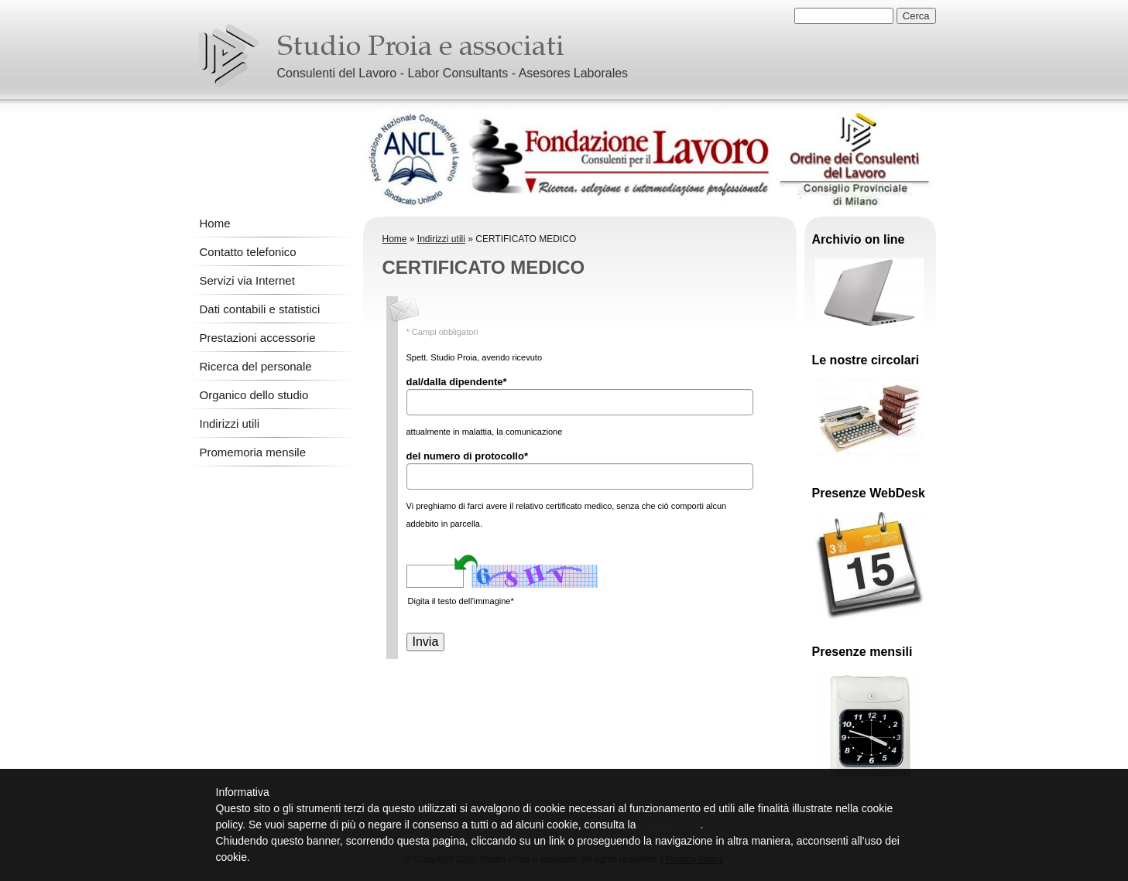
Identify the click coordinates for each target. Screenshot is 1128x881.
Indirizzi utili (230, 423)
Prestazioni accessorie (258, 337)
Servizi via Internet (247, 280)
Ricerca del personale (256, 366)
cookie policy (669, 824)
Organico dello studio (254, 394)
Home (215, 223)
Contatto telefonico (248, 251)
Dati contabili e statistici (260, 309)
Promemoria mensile (253, 452)
